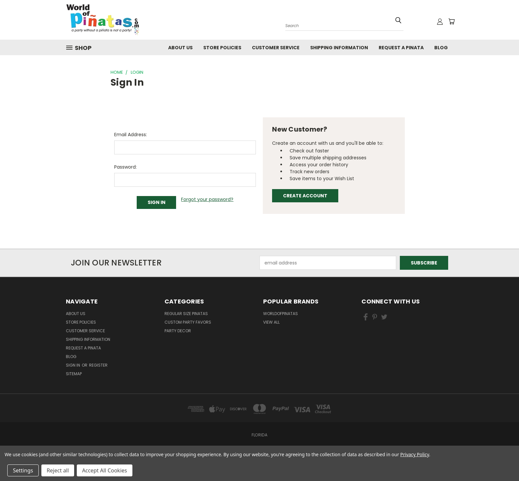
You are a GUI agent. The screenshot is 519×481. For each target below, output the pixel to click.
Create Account (305, 195)
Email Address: (130, 134)
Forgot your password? (207, 199)
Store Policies (222, 47)
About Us (180, 47)
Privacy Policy (414, 454)
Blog (441, 47)
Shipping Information (339, 47)
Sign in (73, 365)
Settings (23, 470)
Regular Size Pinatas (186, 313)
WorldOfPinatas (280, 313)
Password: (125, 167)
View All (271, 322)
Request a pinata (401, 47)
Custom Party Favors (188, 322)
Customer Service (276, 47)
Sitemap (74, 374)
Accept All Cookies (104, 470)
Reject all (58, 470)
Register (98, 365)
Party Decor (178, 331)
